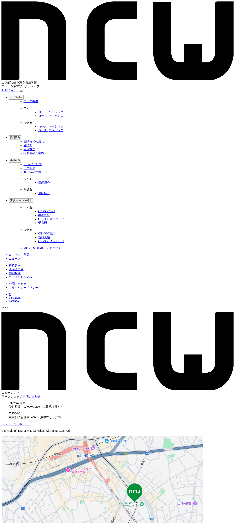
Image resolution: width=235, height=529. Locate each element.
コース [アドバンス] (51, 115)
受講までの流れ (34, 141)
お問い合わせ (10, 90)
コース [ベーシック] (51, 111)
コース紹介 (16, 97)
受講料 (28, 145)
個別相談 (15, 273)
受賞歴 (42, 222)
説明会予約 (16, 269)
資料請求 (15, 265)
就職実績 (44, 237)
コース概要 (31, 101)
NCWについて (33, 164)
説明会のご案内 (34, 153)
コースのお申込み (20, 277)
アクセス (29, 168)
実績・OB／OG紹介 (21, 200)
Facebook (14, 300)
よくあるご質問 (19, 254)
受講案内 (15, 137)
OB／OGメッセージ (51, 219)
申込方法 (29, 149)
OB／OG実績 (46, 211)
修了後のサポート (35, 172)
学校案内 (15, 160)
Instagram (15, 297)
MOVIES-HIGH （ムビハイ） (43, 248)
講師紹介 (44, 182)
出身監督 (44, 215)
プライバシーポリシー (23, 287)
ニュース (15, 258)
